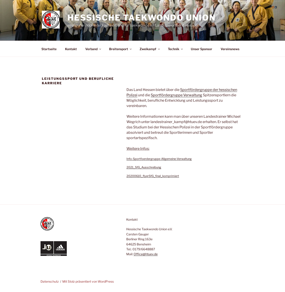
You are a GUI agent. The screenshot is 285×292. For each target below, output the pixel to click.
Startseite (49, 49)
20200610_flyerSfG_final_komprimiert (152, 176)
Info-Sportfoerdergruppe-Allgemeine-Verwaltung (159, 158)
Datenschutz (50, 281)
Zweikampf (150, 49)
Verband (93, 49)
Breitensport (120, 49)
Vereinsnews (230, 49)
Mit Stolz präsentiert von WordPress (88, 281)
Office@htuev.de (146, 254)
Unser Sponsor (201, 49)
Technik (175, 49)
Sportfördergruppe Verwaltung (176, 95)
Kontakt (71, 49)
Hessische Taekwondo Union (141, 18)
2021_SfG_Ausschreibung (143, 167)
